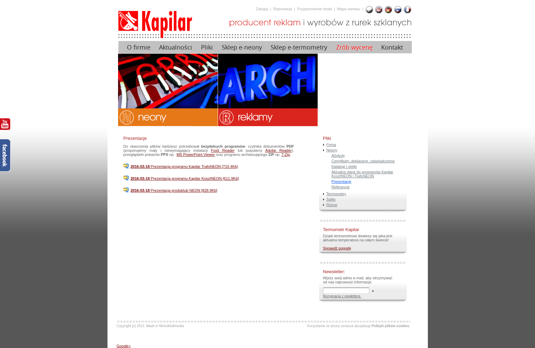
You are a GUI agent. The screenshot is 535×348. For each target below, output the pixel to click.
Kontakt (392, 47)
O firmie (138, 47)
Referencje (341, 187)
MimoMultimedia (171, 326)
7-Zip (285, 154)
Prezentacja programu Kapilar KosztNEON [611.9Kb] (185, 178)
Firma (331, 145)
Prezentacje (341, 181)
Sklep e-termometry (299, 47)
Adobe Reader (278, 150)
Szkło (331, 199)
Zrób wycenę (354, 47)
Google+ (124, 346)
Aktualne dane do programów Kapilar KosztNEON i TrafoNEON (362, 174)
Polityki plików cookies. (391, 326)
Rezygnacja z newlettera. (342, 296)
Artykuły (338, 155)
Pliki (207, 47)
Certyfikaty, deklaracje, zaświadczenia (363, 161)
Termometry (336, 194)
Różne (332, 205)
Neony (332, 150)
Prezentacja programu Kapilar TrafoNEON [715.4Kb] (184, 166)
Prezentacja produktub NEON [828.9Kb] (174, 190)
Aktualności (175, 47)
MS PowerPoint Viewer (195, 154)
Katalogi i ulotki (344, 166)
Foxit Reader (222, 150)
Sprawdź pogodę (337, 248)
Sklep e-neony (242, 47)
